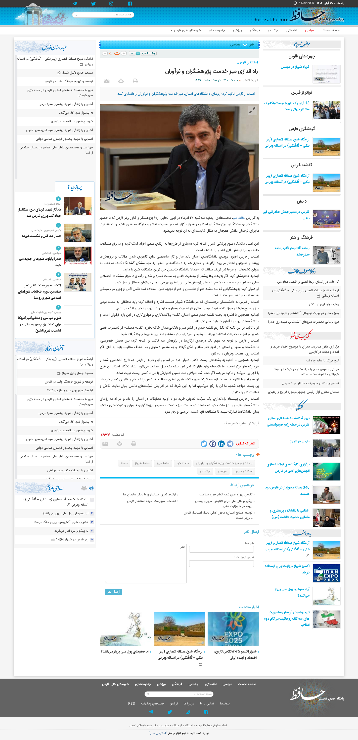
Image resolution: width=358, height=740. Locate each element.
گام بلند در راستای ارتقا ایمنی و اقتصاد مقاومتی (307, 282)
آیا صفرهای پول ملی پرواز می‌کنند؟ (125, 652)
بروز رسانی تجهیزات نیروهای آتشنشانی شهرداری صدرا (303, 313)
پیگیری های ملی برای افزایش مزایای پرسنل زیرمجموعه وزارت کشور (224, 503)
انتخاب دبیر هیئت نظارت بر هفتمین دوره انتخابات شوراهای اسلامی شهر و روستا (39, 292)
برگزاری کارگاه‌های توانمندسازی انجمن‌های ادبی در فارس (288, 468)
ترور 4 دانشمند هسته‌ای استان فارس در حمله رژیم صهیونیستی (288, 421)
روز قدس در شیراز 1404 (70, 539)
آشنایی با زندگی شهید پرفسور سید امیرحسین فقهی (59, 130)
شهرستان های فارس (186, 30)
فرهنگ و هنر (302, 237)
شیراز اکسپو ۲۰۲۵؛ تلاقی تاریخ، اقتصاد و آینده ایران (235, 655)
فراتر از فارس (301, 92)
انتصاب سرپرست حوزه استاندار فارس (151, 501)
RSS (131, 703)
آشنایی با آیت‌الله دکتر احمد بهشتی (70, 470)
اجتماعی (273, 30)
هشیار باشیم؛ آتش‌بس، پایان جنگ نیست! (61, 522)
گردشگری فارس (302, 129)
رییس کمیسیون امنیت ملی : (45, 312)
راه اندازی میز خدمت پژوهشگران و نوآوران (224, 463)
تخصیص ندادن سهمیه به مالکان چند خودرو (310, 383)
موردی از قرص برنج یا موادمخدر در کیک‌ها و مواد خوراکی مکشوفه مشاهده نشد (306, 372)
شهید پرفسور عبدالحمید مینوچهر (72, 121)
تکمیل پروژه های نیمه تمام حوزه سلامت (226, 494)
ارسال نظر (113, 592)
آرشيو (174, 703)
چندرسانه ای (217, 30)
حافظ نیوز (163, 463)
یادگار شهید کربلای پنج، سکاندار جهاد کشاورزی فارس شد (39, 213)
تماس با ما (207, 703)
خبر (252, 45)
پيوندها (225, 703)
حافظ (124, 463)
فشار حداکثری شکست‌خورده (41, 236)
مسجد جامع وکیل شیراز (75, 73)
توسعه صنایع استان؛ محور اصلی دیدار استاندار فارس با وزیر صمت (218, 515)
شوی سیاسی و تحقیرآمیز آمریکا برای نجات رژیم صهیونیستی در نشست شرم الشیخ (39, 324)
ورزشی (237, 30)
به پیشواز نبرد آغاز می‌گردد (76, 113)
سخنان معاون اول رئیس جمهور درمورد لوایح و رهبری (303, 392)
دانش (302, 201)
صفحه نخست (331, 30)
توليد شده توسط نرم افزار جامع (179, 733)
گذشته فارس (301, 165)
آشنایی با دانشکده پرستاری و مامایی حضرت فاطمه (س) (290, 514)
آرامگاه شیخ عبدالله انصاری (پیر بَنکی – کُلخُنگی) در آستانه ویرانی (180, 657)
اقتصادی (291, 30)
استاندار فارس (243, 471)
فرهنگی (255, 30)
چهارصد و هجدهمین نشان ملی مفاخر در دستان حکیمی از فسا (56, 150)
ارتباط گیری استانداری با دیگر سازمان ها (149, 494)
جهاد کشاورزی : (52, 204)
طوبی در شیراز (300, 441)
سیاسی (309, 30)
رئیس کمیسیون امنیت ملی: (46, 230)
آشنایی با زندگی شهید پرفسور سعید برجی (66, 104)
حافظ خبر (239, 218)
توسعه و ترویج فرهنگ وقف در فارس (69, 81)
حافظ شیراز (142, 463)
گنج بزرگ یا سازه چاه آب (322, 360)
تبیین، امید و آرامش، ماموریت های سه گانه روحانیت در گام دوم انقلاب (287, 618)
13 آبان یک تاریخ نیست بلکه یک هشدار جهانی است (287, 106)
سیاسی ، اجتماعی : (51, 253)
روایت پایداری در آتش (324, 304)
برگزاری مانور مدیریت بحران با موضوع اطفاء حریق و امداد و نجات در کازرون (304, 349)
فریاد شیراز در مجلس (295, 67)
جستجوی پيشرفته (152, 703)
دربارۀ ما (189, 703)
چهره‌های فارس (301, 56)
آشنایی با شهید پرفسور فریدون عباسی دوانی (64, 139)
